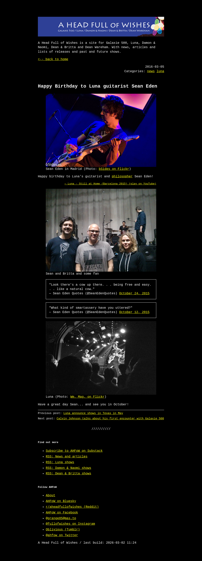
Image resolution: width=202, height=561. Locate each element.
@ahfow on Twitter (62, 535)
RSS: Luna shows (60, 462)
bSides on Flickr (114, 169)
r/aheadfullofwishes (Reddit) (72, 507)
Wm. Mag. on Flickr (87, 397)
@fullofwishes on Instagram (70, 524)
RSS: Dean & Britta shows (68, 473)
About (50, 495)
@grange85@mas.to (61, 518)
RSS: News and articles (66, 456)
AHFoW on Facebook (62, 513)
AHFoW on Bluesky (61, 501)
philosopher (122, 176)
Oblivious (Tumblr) (63, 529)
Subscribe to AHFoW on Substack (74, 451)
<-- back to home (53, 59)
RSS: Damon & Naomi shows (68, 468)
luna (160, 71)
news (151, 71)
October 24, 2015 (134, 293)
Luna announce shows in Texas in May (93, 413)
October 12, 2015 (134, 312)
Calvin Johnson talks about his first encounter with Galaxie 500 (110, 418)
